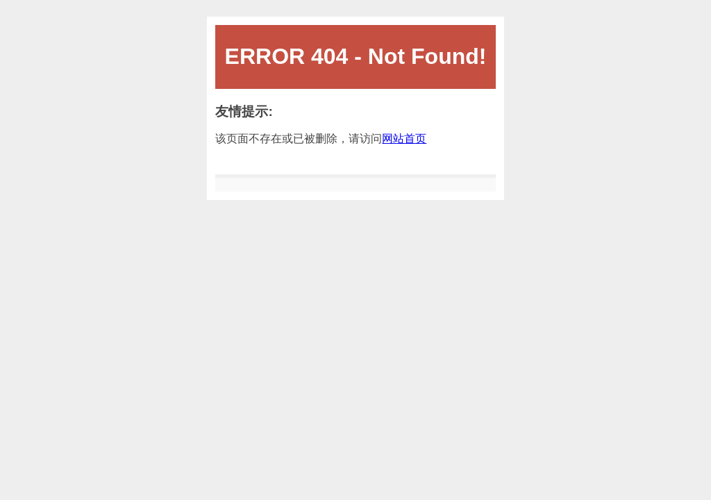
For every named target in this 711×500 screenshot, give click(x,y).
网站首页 (404, 138)
